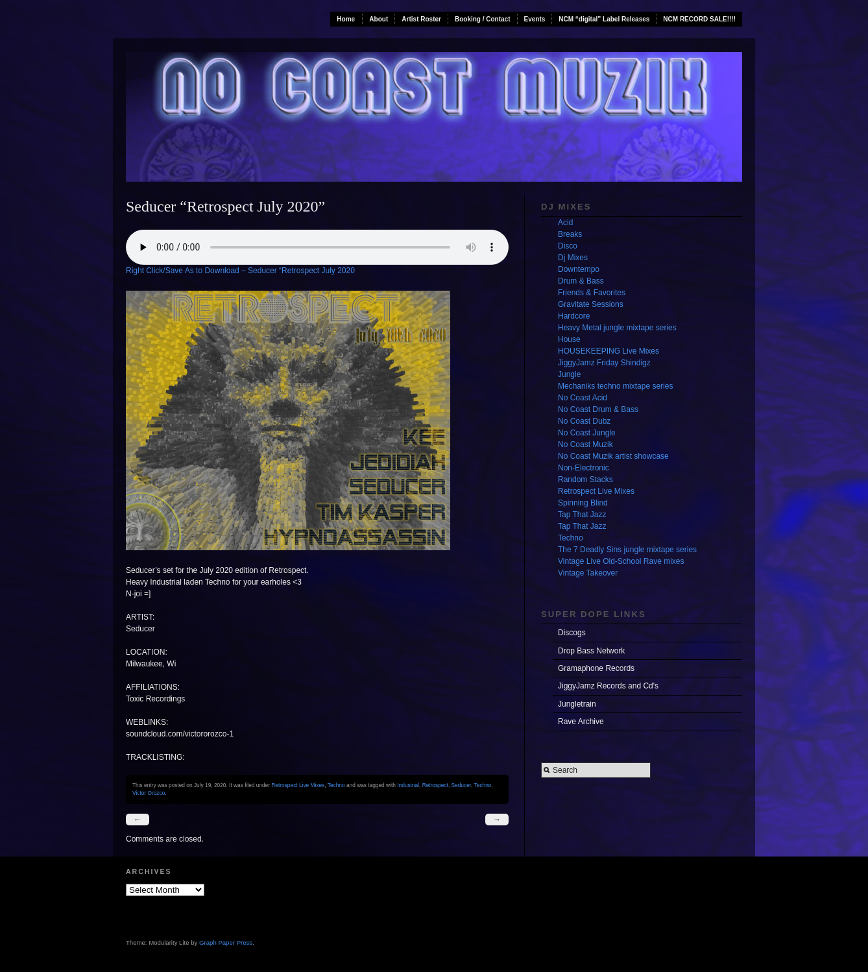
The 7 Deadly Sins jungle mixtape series (627, 549)
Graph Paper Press (225, 942)
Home (346, 19)
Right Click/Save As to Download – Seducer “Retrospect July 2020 (240, 270)
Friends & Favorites (591, 292)
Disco (567, 245)
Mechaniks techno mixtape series (615, 386)
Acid (565, 222)
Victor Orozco (148, 793)
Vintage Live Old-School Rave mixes (621, 561)
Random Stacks (585, 479)
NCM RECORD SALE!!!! (699, 19)
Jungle (569, 374)
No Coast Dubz (584, 421)
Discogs (572, 632)
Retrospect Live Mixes (297, 785)
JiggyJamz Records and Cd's (608, 685)
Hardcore (574, 316)
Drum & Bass (581, 281)
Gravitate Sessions (590, 304)
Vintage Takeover (588, 572)
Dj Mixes (573, 257)
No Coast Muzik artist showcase (613, 456)
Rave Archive (581, 721)
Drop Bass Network (591, 650)
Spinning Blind (583, 502)
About (378, 19)
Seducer (462, 785)
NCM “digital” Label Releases (604, 19)
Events (535, 19)
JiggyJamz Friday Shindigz (604, 362)
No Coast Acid (582, 397)
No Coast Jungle (587, 432)
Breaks (570, 234)
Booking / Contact (483, 19)
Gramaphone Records (596, 668)
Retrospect (435, 785)
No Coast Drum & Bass (598, 409)
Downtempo (578, 269)
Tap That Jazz (582, 514)
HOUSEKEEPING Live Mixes (608, 351)
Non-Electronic (583, 467)
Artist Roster (421, 19)
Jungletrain (577, 704)
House (569, 339)
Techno (336, 785)
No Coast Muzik (585, 444)
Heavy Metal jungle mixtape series (617, 327)
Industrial (408, 785)
